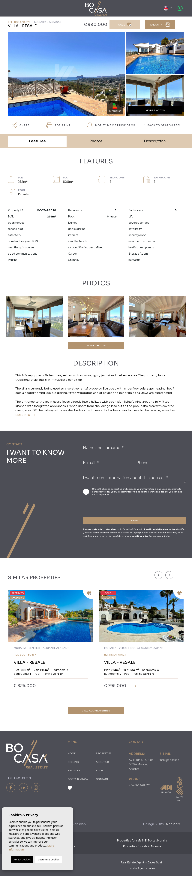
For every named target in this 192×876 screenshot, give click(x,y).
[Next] (169, 575)
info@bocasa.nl (170, 760)
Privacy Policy (103, 491)
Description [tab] (155, 141)
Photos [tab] (96, 141)
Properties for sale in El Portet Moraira (142, 840)
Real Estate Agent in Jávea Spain (142, 862)
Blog (99, 770)
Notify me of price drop (111, 126)
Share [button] (20, 126)
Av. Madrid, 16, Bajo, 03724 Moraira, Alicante (141, 764)
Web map (78, 824)
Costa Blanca (78, 779)
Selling (73, 762)
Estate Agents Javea (141, 868)
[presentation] (103, 506)
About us (102, 762)
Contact (102, 779)
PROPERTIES (104, 753)
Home (72, 753)
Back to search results (163, 125)
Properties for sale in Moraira (142, 846)
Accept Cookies (22, 859)
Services (74, 770)
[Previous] (158, 575)
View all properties (96, 710)
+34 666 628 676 (139, 785)
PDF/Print (58, 126)
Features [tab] (37, 141)
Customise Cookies (48, 859)
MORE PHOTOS (96, 345)
